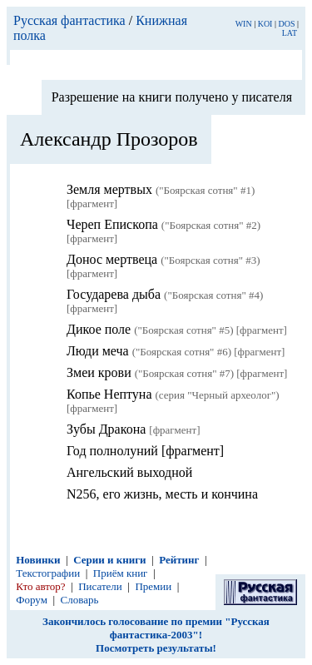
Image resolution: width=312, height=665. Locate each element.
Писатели (100, 586)
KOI (265, 23)
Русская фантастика (69, 20)
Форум (31, 599)
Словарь (80, 599)
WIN (243, 23)
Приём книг (120, 573)
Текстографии (48, 573)
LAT (289, 32)
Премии (153, 586)
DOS (286, 23)
